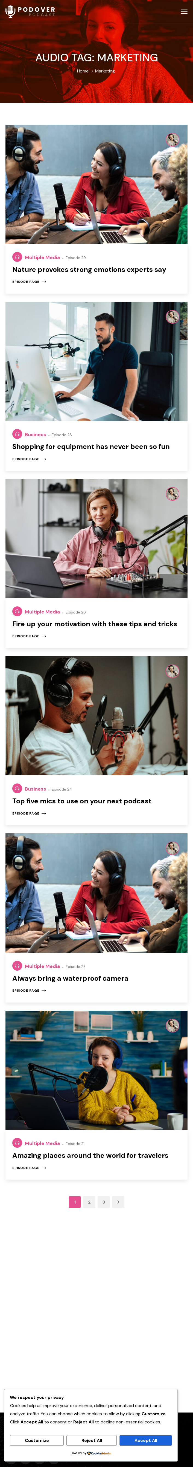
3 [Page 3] (104, 1202)
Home (83, 71)
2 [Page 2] (89, 1202)
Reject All (91, 1440)
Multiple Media (43, 257)
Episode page (29, 282)
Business (36, 434)
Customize (37, 1440)
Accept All (145, 1440)
